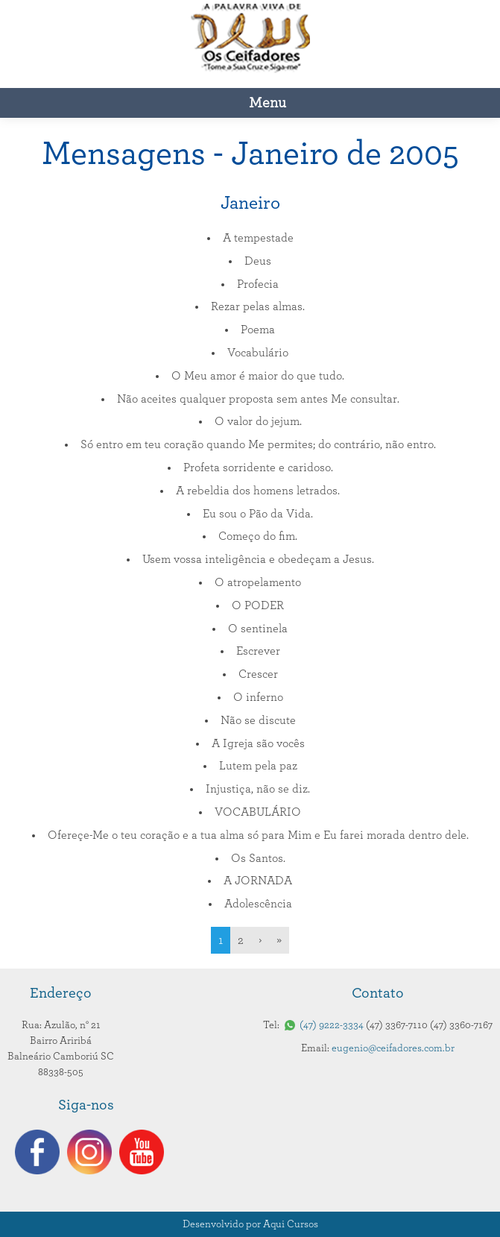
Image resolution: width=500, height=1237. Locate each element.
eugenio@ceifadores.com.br (393, 1048)
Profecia (258, 284)
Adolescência (258, 904)
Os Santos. (258, 858)
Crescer (258, 674)
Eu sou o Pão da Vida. (258, 514)
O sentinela (258, 629)
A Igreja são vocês (258, 743)
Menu (267, 102)
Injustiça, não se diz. (258, 789)
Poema (258, 330)
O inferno (258, 697)
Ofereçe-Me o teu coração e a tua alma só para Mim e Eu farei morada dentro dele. (258, 835)
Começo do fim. (257, 536)
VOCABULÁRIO (258, 812)
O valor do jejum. (258, 421)
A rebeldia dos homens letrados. (258, 491)
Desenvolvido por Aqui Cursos (250, 1224)
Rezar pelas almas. (258, 306)
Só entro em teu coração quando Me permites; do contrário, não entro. (258, 444)
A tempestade (258, 238)
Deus (257, 261)
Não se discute (258, 720)
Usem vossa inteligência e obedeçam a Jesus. (258, 559)
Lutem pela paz (258, 766)
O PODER (258, 605)
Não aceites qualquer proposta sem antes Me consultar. (258, 399)
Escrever (258, 651)
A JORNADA (258, 881)
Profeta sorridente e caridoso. (258, 467)
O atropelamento (258, 582)
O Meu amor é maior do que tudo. (257, 376)
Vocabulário (257, 353)
